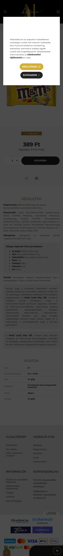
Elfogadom (30, 75)
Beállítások (29, 66)
